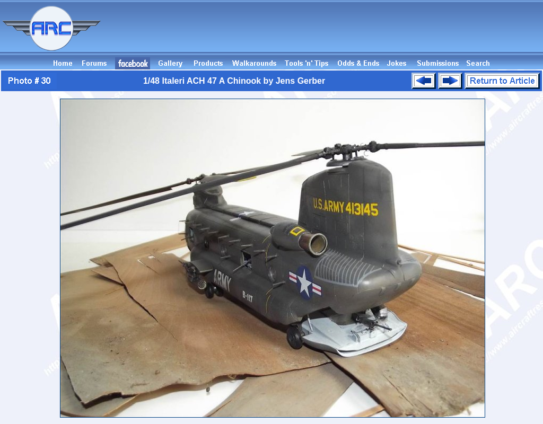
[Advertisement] (350, 33)
